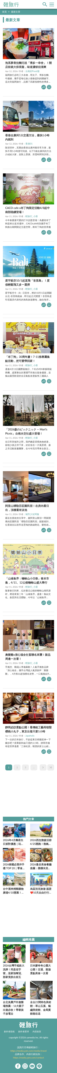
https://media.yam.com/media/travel (28, 1050)
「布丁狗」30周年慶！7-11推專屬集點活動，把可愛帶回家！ (27, 359)
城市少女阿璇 (32, 514)
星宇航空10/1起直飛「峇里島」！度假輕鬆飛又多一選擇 (27, 282)
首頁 (4, 11)
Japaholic (30, 735)
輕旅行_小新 (31, 216)
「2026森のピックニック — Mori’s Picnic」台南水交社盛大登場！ (26, 431)
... (34, 767)
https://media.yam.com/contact (28, 1057)
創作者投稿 (9, 1031)
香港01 (29, 143)
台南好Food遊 (32, 71)
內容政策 (37, 1031)
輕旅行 (11, 4)
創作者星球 (23, 1031)
